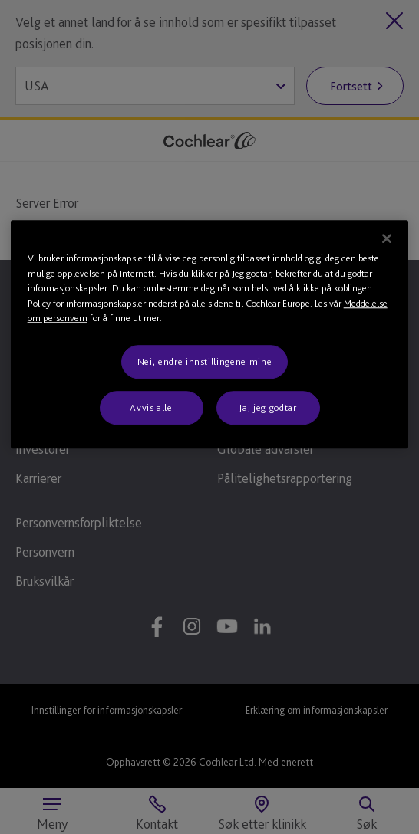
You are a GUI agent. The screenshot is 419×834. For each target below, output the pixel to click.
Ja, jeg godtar (267, 407)
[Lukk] (387, 239)
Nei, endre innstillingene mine (204, 361)
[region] (210, 335)
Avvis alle (151, 407)
